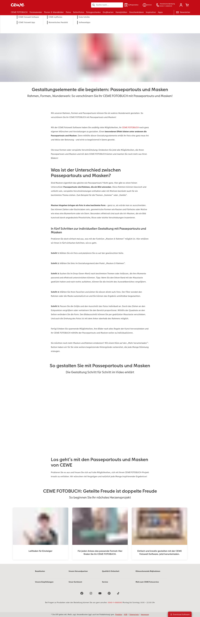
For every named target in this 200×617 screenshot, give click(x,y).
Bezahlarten (40, 571)
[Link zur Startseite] (36, 5)
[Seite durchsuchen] (107, 4)
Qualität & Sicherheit (110, 571)
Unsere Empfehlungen (44, 582)
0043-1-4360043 (115, 602)
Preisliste (118, 614)
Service (105, 582)
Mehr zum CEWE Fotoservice (147, 582)
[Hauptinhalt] (100, 289)
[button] (181, 5)
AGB (125, 614)
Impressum (145, 614)
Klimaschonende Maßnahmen (148, 571)
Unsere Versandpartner (78, 571)
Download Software (180, 614)
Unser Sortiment (75, 582)
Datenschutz (134, 614)
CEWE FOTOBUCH (130, 127)
